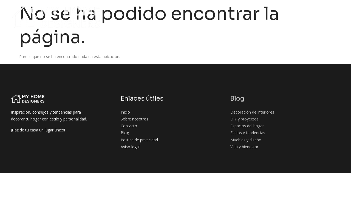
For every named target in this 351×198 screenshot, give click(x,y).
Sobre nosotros (108, 11)
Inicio (78, 11)
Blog (137, 11)
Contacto (333, 21)
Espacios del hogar (272, 11)
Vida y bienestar (298, 21)
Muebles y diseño (257, 21)
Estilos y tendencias (321, 11)
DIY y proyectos (227, 11)
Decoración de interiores (176, 11)
